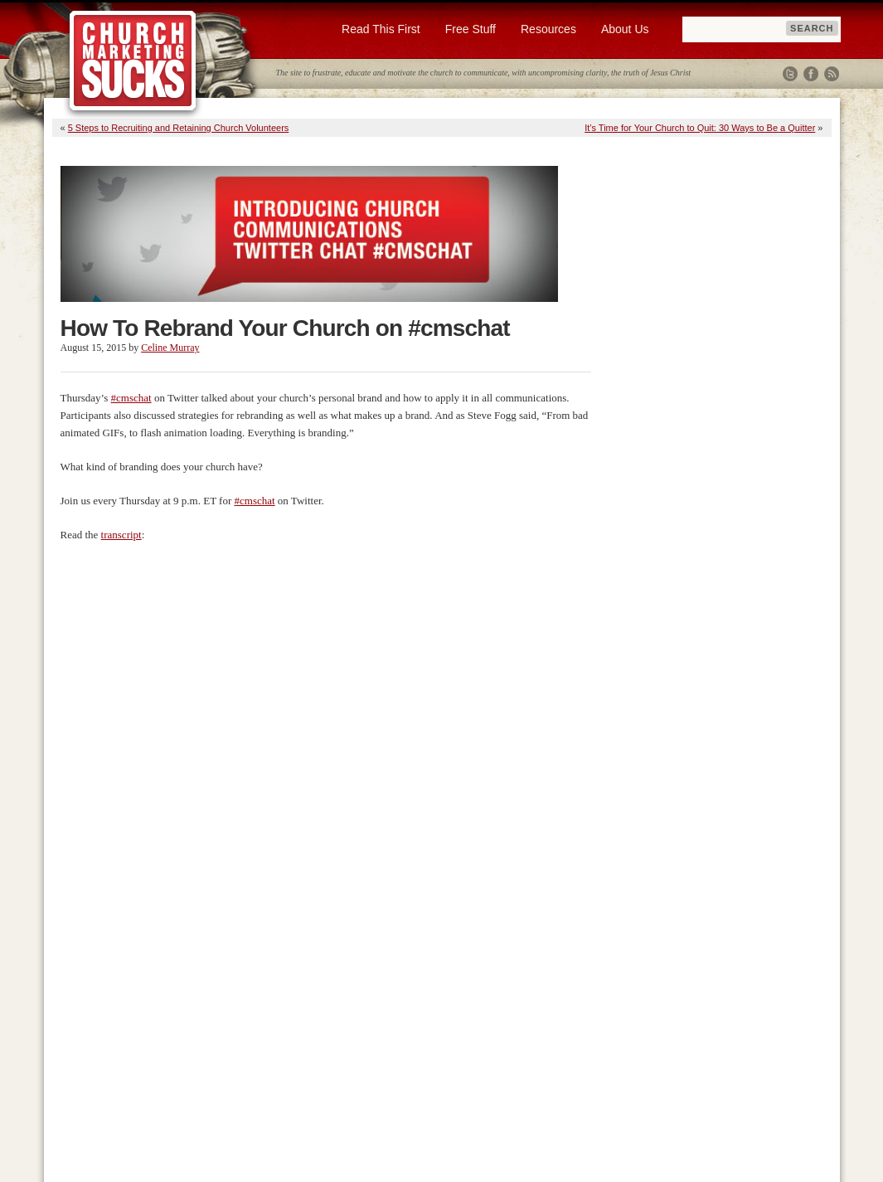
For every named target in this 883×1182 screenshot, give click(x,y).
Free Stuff (470, 29)
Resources (548, 29)
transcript (121, 534)
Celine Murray (170, 347)
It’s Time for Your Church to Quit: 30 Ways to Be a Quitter (700, 128)
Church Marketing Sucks (133, 61)
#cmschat (131, 398)
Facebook (811, 74)
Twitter (790, 74)
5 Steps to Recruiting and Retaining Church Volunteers (178, 128)
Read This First (381, 29)
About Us (625, 29)
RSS (831, 74)
